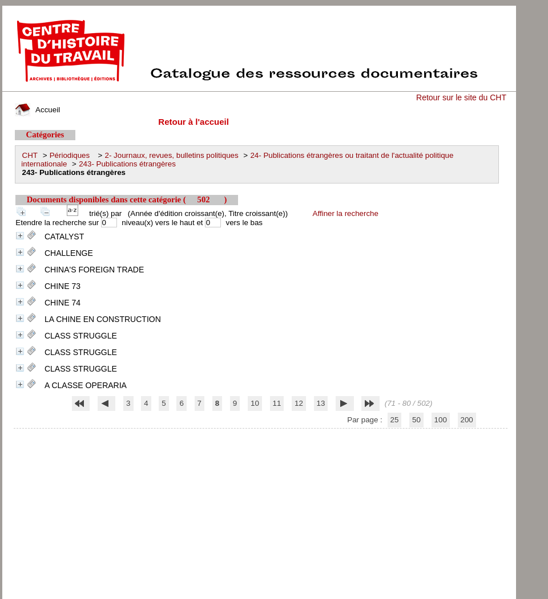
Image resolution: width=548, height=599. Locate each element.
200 (467, 419)
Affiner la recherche (345, 213)
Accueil (38, 109)
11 (277, 403)
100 (440, 419)
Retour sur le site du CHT (461, 97)
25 (394, 419)
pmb (260, 435)
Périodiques (71, 155)
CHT (30, 155)
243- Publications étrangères (127, 164)
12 (299, 403)
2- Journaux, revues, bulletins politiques (172, 155)
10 (255, 403)
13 (321, 403)
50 (416, 419)
